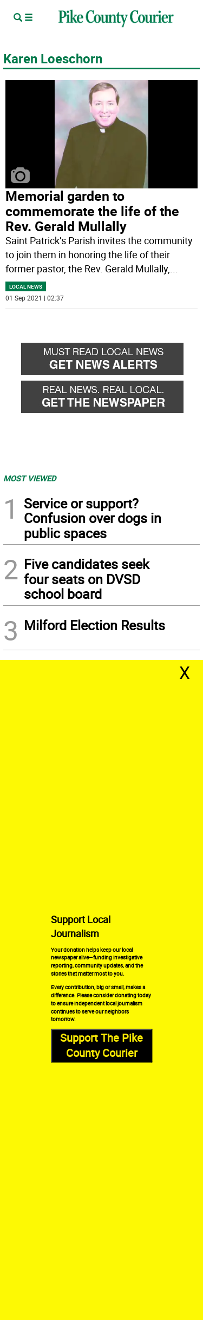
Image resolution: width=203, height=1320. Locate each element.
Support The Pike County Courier (101, 1046)
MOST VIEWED (29, 478)
